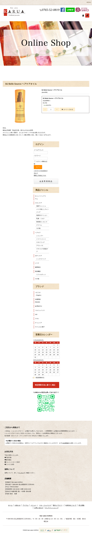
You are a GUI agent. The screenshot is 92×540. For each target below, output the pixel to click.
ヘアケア (38, 232)
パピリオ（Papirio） (38, 294)
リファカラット (41, 274)
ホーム (10, 505)
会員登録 (66, 443)
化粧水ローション (41, 215)
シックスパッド (41, 259)
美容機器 (38, 271)
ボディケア (38, 255)
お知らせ (18, 505)
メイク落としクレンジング (42, 210)
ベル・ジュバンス (45, 505)
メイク (37, 263)
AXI (36, 314)
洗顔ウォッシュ (41, 206)
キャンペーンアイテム (40, 197)
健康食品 (38, 267)
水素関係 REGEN (38, 301)
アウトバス (39, 245)
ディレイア (38, 323)
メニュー (33, 505)
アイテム (26, 505)
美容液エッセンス (41, 222)
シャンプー (39, 236)
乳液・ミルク (40, 218)
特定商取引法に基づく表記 (45, 385)
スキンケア (38, 203)
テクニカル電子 (40, 327)
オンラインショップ (51, 508)
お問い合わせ (38, 508)
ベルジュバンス (40, 310)
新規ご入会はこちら (40, 175)
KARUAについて (70, 505)
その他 (38, 228)
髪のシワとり (57, 505)
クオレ (37, 318)
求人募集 (81, 505)
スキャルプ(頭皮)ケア (42, 250)
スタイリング (40, 242)
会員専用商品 (46, 181)
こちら (22, 473)
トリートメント (41, 239)
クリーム (39, 225)
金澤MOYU (38, 306)
